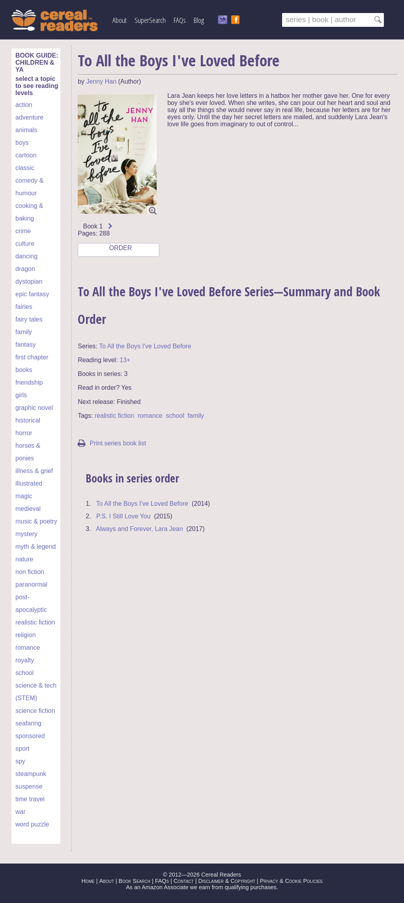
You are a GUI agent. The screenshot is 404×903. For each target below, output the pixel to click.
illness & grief (34, 470)
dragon (25, 268)
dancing (26, 256)
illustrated (28, 483)
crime (23, 231)
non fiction (29, 571)
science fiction (35, 710)
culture (24, 243)
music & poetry (36, 521)
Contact (184, 881)
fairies (23, 306)
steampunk (30, 773)
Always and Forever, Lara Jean (139, 528)
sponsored (30, 736)
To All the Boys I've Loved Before (145, 346)
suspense (29, 786)
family (23, 332)
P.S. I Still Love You (123, 516)
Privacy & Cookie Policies (291, 881)
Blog (199, 20)
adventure (29, 117)
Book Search (134, 881)
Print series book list (112, 443)
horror (23, 433)
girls (21, 395)
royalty (24, 660)
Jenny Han (101, 81)
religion (25, 635)
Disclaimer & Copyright (226, 881)
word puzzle (32, 824)
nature (24, 559)
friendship (29, 382)
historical (27, 420)
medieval (28, 508)
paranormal (31, 584)
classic (24, 168)
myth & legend (35, 546)
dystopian (29, 281)
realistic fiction (35, 622)
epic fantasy (32, 294)
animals (26, 130)
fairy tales (28, 319)
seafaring (28, 723)
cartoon (25, 155)
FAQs (180, 20)
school (24, 672)
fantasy (25, 344)
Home (87, 881)
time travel (30, 799)
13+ (125, 360)
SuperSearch (150, 20)
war (20, 811)
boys (22, 142)
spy (20, 761)
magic (23, 496)
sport (22, 748)
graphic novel (34, 407)
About (119, 20)
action (23, 104)
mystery (26, 534)
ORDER (119, 251)
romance (27, 647)
